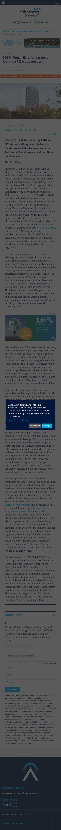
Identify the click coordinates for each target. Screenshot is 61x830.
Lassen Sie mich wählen (18, 420)
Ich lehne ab (34, 426)
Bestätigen (47, 426)
